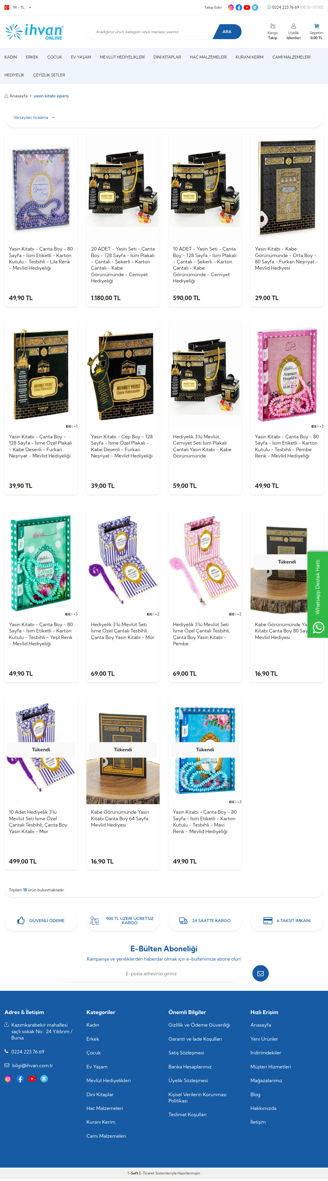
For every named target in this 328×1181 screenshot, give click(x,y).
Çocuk (54, 57)
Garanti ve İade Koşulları (195, 1041)
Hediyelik (14, 75)
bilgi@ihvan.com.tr (32, 1068)
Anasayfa (16, 96)
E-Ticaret (146, 1175)
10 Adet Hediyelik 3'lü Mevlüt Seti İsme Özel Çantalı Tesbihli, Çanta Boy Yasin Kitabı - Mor (38, 823)
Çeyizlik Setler (49, 75)
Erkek (32, 57)
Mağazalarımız (266, 1082)
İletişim (258, 1124)
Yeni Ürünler (264, 1041)
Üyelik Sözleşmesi (188, 1082)
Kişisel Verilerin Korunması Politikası (198, 1099)
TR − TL (17, 7)
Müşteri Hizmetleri (271, 1068)
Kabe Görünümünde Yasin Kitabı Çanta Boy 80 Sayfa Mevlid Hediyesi (284, 631)
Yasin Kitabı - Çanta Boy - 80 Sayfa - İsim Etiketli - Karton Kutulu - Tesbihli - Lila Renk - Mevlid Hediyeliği (41, 258)
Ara (226, 31)
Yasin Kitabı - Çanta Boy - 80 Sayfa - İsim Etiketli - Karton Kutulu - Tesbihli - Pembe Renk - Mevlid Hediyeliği (287, 446)
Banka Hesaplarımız (190, 1068)
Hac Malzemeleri (208, 57)
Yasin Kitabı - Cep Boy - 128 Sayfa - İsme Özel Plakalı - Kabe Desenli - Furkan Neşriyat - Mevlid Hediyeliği (121, 446)
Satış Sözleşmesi (186, 1055)
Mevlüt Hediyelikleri (122, 57)
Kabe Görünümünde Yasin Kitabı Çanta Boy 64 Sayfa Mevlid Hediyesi (120, 819)
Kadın (10, 57)
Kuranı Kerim (249, 57)
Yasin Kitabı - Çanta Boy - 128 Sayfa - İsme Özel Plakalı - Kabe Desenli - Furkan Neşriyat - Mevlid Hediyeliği (40, 446)
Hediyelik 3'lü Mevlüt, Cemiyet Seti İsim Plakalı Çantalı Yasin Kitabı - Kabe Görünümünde (202, 446)
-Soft (133, 1175)
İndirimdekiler (266, 1055)
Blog (255, 1096)
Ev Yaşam (81, 57)
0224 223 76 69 (295, 7)
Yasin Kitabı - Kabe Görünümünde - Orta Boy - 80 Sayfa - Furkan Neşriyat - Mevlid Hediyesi (286, 258)
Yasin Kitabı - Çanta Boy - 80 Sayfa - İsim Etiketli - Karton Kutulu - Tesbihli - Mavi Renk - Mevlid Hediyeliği (205, 823)
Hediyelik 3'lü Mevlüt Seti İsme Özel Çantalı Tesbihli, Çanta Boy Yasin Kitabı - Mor (122, 631)
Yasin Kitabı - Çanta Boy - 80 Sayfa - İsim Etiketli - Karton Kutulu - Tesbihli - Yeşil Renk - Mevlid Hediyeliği (41, 634)
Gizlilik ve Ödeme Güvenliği (199, 1027)
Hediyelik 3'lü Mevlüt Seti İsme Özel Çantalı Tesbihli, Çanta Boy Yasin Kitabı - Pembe (201, 634)
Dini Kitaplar (167, 57)
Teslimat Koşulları (188, 1116)
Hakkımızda (264, 1110)
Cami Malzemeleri (291, 57)
